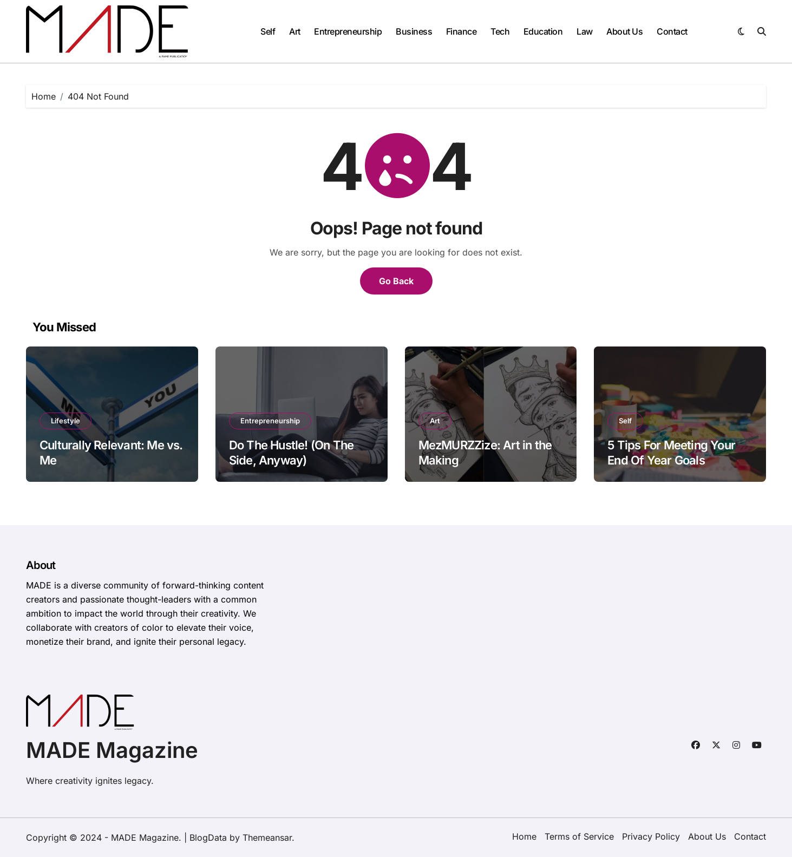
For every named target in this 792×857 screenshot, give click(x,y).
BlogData (208, 837)
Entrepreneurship (348, 31)
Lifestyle (65, 420)
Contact (672, 31)
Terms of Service (579, 836)
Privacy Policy (651, 836)
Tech (499, 31)
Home (524, 836)
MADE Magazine (112, 750)
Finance (461, 31)
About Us (624, 31)
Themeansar (267, 837)
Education (543, 31)
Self (267, 31)
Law (585, 31)
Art (294, 31)
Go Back (396, 281)
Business (414, 31)
